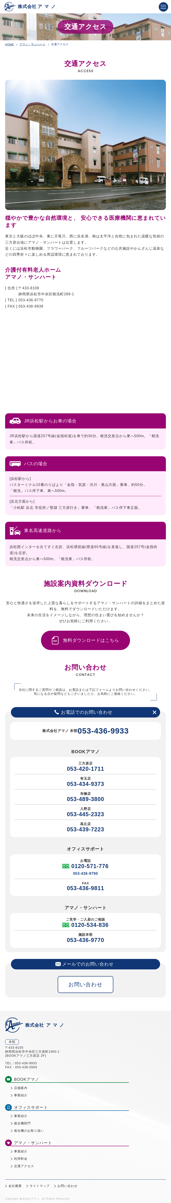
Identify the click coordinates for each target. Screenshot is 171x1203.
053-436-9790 (85, 873)
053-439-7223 (85, 829)
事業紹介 (20, 1095)
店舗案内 (20, 1088)
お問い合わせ (85, 984)
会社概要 (15, 1186)
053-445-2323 (85, 814)
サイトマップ (40, 1186)
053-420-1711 (85, 769)
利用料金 (20, 1158)
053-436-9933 (103, 730)
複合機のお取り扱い (29, 1130)
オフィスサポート (26, 1107)
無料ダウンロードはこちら (85, 640)
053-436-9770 (85, 940)
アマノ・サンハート (33, 44)
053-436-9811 (85, 888)
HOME (9, 44)
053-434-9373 (85, 784)
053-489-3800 (85, 799)
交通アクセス (24, 1166)
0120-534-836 (85, 925)
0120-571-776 (85, 866)
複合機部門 (22, 1123)
